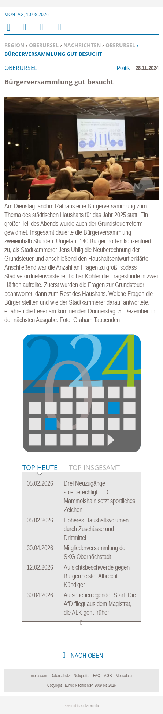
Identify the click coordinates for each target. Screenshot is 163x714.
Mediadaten (124, 675)
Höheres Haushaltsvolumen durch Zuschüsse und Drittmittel (96, 528)
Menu (24, 31)
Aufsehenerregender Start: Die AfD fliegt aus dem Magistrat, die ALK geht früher (100, 603)
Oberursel (44, 45)
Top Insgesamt (94, 467)
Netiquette (81, 675)
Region (14, 45)
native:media (90, 706)
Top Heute (40, 468)
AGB (108, 675)
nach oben (86, 655)
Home (8, 32)
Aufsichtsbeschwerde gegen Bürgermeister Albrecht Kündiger (97, 575)
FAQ (96, 675)
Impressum (38, 675)
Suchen (40, 31)
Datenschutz (60, 675)
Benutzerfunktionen (59, 31)
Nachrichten (82, 45)
